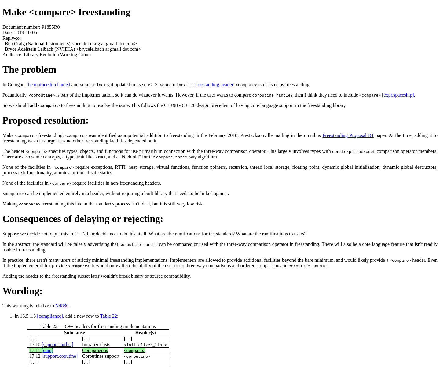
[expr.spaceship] (398, 95)
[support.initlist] (57, 344)
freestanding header (214, 84)
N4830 (62, 305)
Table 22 (108, 316)
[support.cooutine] (60, 356)
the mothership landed (48, 84)
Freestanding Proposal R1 (348, 135)
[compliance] (50, 316)
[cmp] (47, 350)
